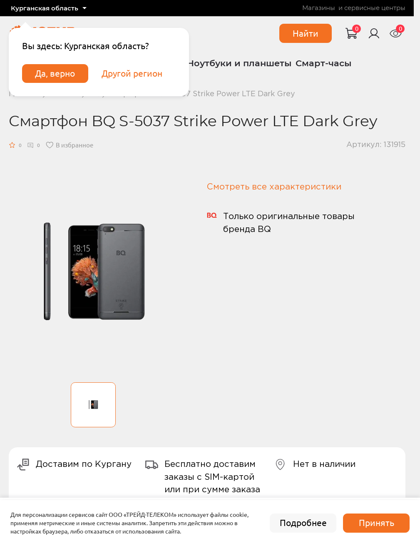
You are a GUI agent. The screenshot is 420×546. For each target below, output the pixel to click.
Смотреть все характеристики (274, 187)
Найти (305, 33)
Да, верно (55, 73)
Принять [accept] (376, 523)
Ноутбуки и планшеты (239, 63)
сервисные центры (374, 8)
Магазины (318, 8)
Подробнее (303, 523)
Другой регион (132, 73)
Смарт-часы (323, 63)
